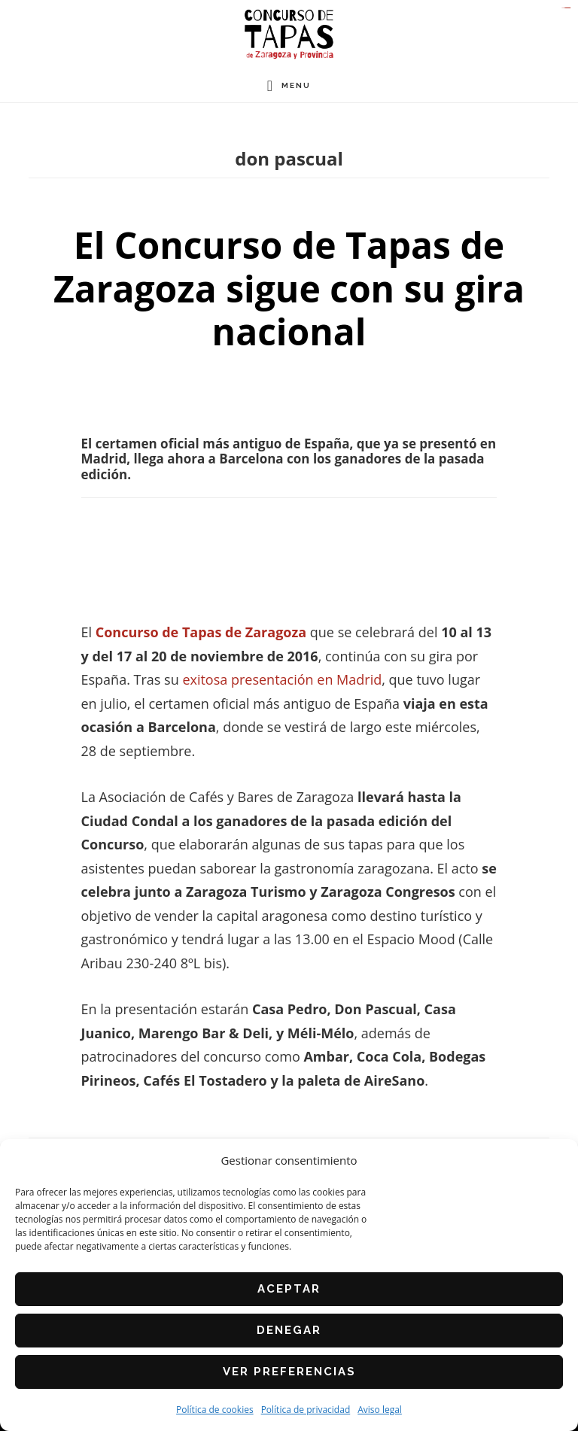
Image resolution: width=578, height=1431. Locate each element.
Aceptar (289, 1289)
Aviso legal (379, 1409)
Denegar (289, 1330)
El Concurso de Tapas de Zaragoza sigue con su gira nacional (289, 288)
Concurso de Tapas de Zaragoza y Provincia (289, 34)
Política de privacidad (306, 1409)
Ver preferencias (289, 1371)
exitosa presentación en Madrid (282, 679)
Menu (296, 85)
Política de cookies (215, 1409)
